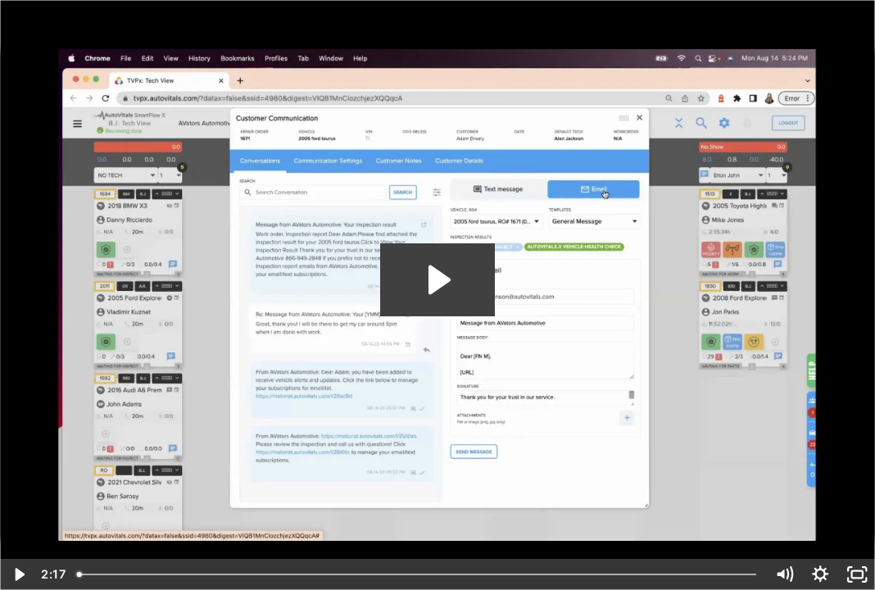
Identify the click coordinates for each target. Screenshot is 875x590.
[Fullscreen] (857, 574)
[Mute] (784, 574)
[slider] (418, 574)
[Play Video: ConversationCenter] (437, 279)
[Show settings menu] (820, 574)
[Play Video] (18, 574)
